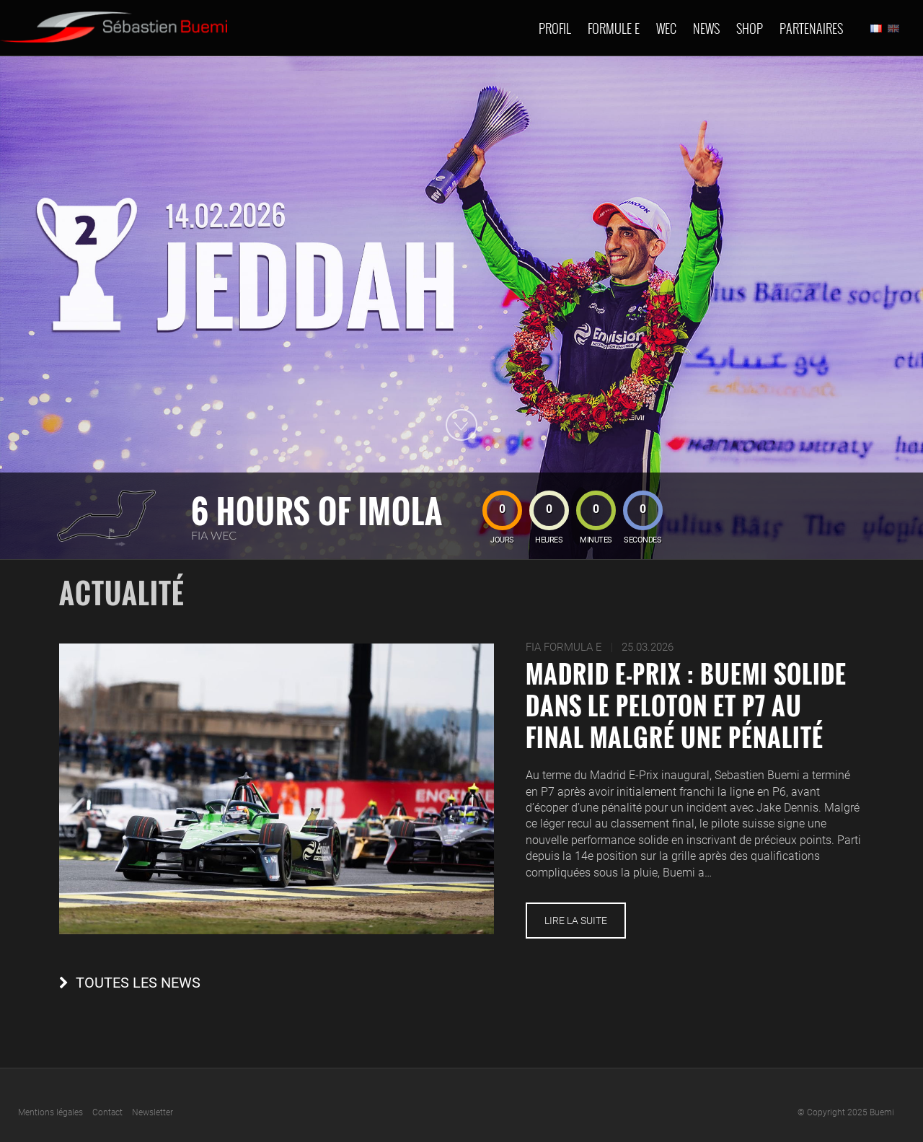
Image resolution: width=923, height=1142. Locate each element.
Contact (107, 1112)
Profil (555, 28)
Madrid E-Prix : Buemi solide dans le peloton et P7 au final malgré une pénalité (686, 705)
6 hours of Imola (317, 511)
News (706, 28)
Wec (666, 28)
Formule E (614, 28)
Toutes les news (138, 983)
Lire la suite (575, 920)
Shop (749, 28)
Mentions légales (50, 1112)
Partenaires (811, 28)
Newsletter (152, 1112)
